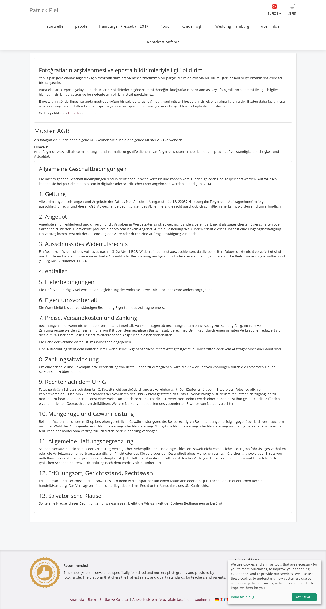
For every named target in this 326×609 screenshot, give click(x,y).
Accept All (304, 597)
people (81, 26)
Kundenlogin (192, 26)
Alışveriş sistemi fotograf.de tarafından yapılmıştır (171, 599)
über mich (270, 26)
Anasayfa (77, 599)
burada (74, 113)
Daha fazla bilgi (243, 597)
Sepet (292, 9)
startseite (55, 26)
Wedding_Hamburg (232, 26)
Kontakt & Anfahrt (163, 41)
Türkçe (274, 9)
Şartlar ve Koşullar (114, 599)
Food (165, 26)
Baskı (92, 599)
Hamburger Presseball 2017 (124, 26)
